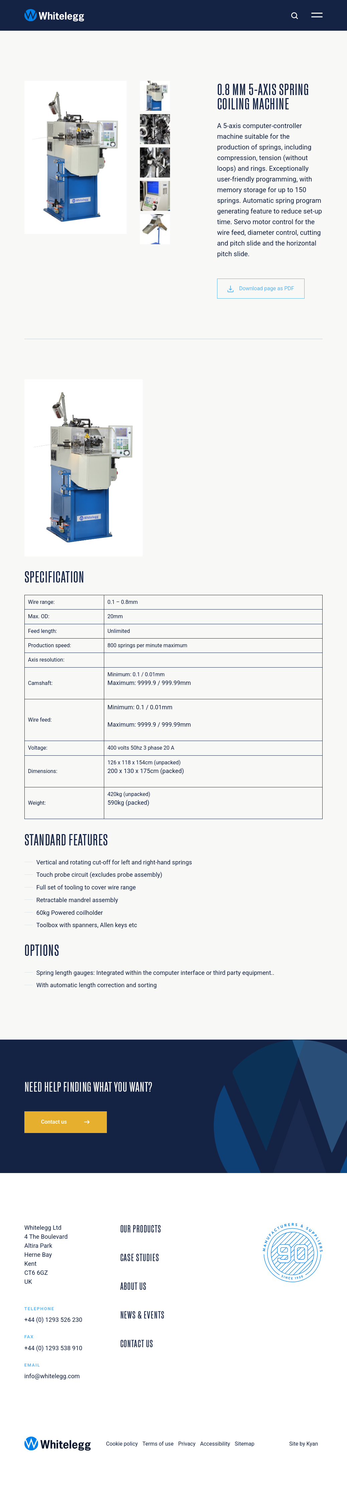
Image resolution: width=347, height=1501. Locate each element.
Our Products (140, 1227)
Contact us (54, 1122)
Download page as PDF (260, 288)
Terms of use (157, 1444)
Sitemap (244, 1444)
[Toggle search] (295, 15)
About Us (133, 1285)
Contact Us (136, 1342)
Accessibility (215, 1444)
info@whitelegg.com (52, 1376)
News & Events (142, 1314)
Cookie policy (122, 1444)
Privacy (187, 1444)
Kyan (312, 1444)
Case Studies (139, 1256)
